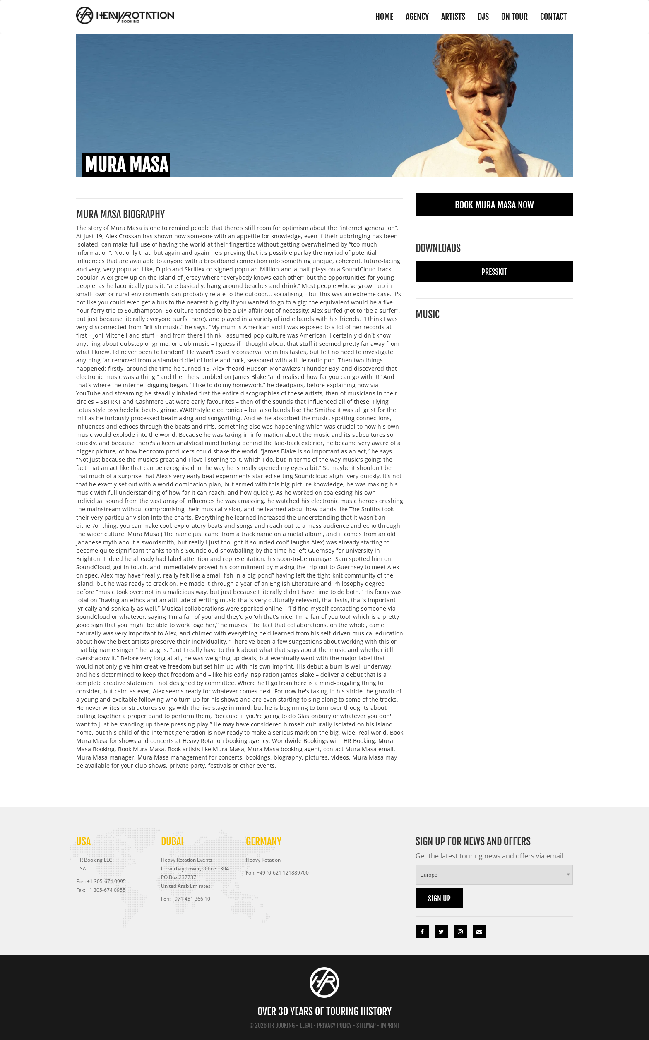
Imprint (389, 1025)
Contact (553, 17)
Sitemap (366, 1025)
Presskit (494, 271)
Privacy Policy (334, 1025)
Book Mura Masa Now (494, 205)
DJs (483, 17)
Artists (453, 17)
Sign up (439, 898)
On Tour (514, 17)
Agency (417, 17)
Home (384, 17)
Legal (306, 1025)
